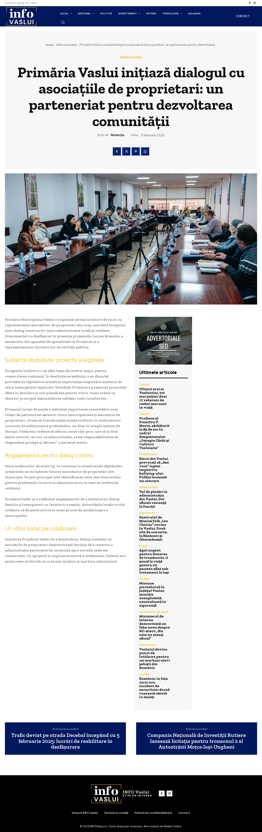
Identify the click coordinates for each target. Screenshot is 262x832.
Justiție (144, 578)
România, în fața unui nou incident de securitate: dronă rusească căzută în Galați (154, 687)
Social (143, 545)
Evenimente (147, 512)
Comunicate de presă (153, 611)
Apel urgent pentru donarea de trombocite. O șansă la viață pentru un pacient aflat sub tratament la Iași (154, 561)
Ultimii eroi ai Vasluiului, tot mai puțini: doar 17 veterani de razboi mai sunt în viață (153, 398)
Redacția (117, 135)
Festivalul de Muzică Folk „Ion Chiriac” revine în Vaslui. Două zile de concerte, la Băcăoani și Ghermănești (153, 528)
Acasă (49, 45)
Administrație (66, 45)
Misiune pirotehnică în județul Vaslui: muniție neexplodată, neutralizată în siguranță (152, 594)
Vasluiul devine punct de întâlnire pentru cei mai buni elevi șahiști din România (154, 658)
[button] (63, 22)
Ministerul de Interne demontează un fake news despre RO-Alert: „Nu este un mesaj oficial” (154, 627)
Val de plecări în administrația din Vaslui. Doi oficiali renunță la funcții (153, 499)
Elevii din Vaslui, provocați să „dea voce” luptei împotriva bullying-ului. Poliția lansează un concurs (154, 469)
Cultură (144, 384)
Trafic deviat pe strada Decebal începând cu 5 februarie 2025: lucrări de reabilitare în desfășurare (65, 741)
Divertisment (148, 454)
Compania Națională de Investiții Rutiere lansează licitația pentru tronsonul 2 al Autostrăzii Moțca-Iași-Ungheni (196, 741)
